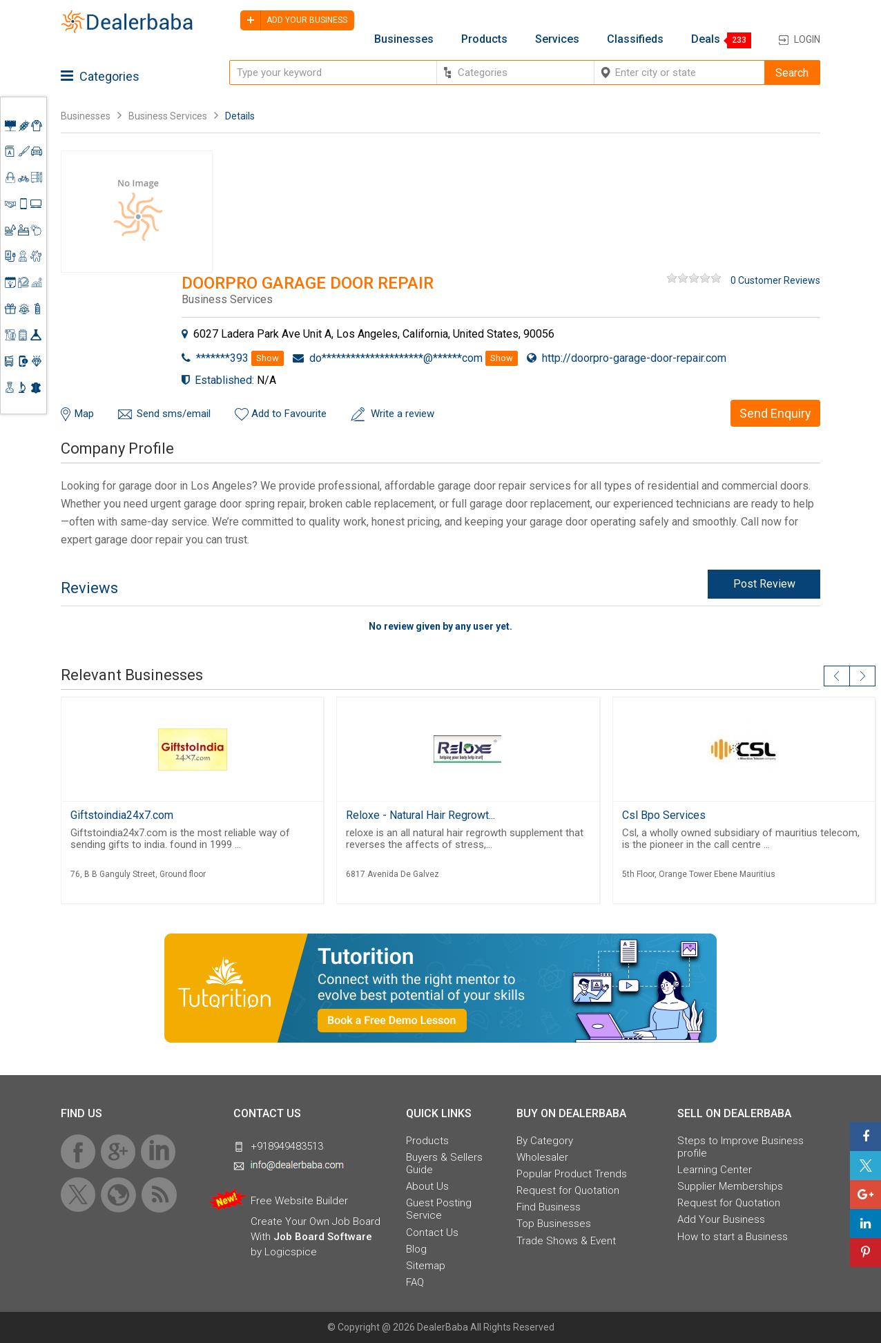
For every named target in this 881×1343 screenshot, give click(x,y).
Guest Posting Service (439, 1209)
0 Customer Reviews (775, 280)
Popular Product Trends (571, 1174)
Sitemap (425, 1265)
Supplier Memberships (730, 1186)
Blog (416, 1249)
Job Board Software (322, 1236)
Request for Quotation (567, 1190)
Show (267, 358)
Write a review (402, 413)
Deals (705, 39)
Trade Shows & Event (566, 1241)
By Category (544, 1140)
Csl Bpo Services (664, 815)
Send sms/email (174, 413)
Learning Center (714, 1169)
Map (84, 413)
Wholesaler (542, 1157)
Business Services (168, 116)
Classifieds (635, 39)
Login (807, 39)
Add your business (293, 20)
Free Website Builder (299, 1201)
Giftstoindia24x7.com (121, 815)
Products (484, 39)
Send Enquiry (775, 413)
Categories (100, 76)
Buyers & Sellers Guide (444, 1163)
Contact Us (432, 1232)
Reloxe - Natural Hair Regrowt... (420, 815)
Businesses (404, 39)
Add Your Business (721, 1219)
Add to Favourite (289, 413)
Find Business (548, 1207)
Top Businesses (553, 1223)
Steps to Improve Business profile (740, 1146)
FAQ (415, 1282)
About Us (427, 1186)
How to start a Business (732, 1236)
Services (557, 39)
